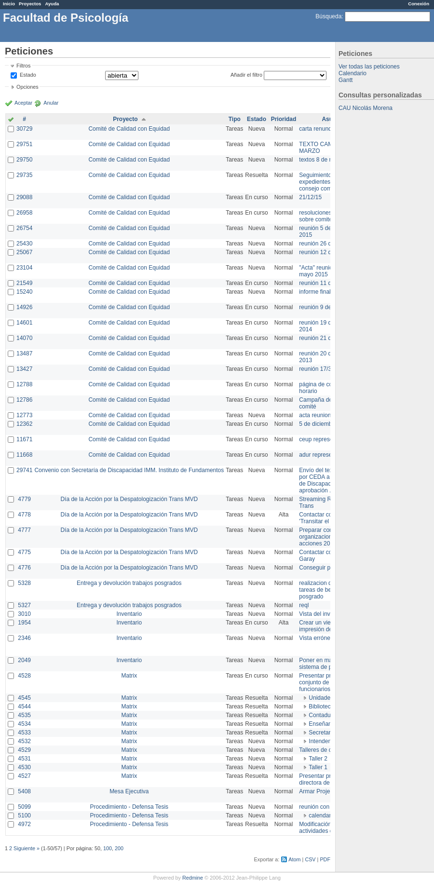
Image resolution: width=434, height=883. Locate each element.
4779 (24, 499)
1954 (24, 622)
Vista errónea (316, 638)
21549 (24, 283)
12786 (24, 399)
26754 (24, 228)
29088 (24, 197)
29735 (24, 175)
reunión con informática (329, 806)
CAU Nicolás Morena (366, 108)
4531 (24, 758)
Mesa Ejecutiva (129, 791)
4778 (24, 514)
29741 (24, 470)
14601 (24, 322)
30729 (24, 128)
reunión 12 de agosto (326, 252)
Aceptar (23, 103)
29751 (24, 144)
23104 (24, 267)
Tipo (235, 119)
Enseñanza (323, 723)
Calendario (352, 73)
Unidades (321, 697)
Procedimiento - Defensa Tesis (129, 806)
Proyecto (125, 119)
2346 (24, 638)
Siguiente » (27, 848)
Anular (50, 103)
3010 (24, 614)
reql (304, 605)
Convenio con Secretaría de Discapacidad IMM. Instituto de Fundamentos (129, 470)
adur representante (323, 454)
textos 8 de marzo (322, 159)
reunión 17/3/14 (319, 369)
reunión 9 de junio (322, 307)
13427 (24, 369)
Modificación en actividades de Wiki (324, 827)
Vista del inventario (323, 614)
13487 (24, 353)
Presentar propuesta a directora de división (327, 779)
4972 (24, 824)
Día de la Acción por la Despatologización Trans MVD (129, 499)
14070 (24, 338)
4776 (24, 567)
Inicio (9, 3)
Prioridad (284, 119)
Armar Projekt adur (323, 791)
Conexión (418, 3)
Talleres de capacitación (330, 750)
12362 (24, 424)
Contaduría (323, 715)
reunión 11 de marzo (325, 283)
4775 (24, 552)
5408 (24, 791)
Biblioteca (321, 706)
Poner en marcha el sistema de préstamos (327, 663)
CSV (310, 859)
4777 (24, 530)
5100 (24, 815)
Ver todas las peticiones (369, 66)
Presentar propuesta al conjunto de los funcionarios (328, 682)
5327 (24, 605)
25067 (24, 252)
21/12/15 (310, 197)
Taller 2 (318, 758)
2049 (24, 660)
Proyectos (30, 3)
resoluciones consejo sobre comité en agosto (329, 216)
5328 (24, 583)
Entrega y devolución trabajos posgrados (129, 583)
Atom (294, 859)
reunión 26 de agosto (326, 243)
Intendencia (324, 741)
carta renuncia (317, 128)
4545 (24, 697)
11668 (24, 454)
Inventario (129, 614)
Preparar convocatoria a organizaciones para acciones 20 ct (330, 537)
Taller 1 (318, 767)
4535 (24, 715)
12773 (24, 415)
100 (107, 848)
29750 (24, 159)
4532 (24, 741)
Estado (28, 75)
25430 (24, 243)
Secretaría (322, 732)
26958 (24, 212)
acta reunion (315, 415)
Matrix (129, 675)
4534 (24, 723)
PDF (325, 859)
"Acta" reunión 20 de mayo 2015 (325, 271)
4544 (24, 706)
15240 (24, 291)
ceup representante (324, 439)
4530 (24, 767)
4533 (24, 732)
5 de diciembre (318, 424)
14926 (24, 307)
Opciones (27, 87)
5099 (24, 806)
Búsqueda (328, 16)
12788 (24, 384)
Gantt (346, 80)
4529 (24, 750)
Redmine (192, 878)
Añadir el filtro (246, 75)
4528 (24, 675)
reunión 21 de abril (323, 338)
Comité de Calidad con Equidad (129, 128)
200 (119, 848)
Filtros (23, 65)
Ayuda (52, 3)
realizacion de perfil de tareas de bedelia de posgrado (328, 590)
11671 (24, 439)
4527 (24, 776)
